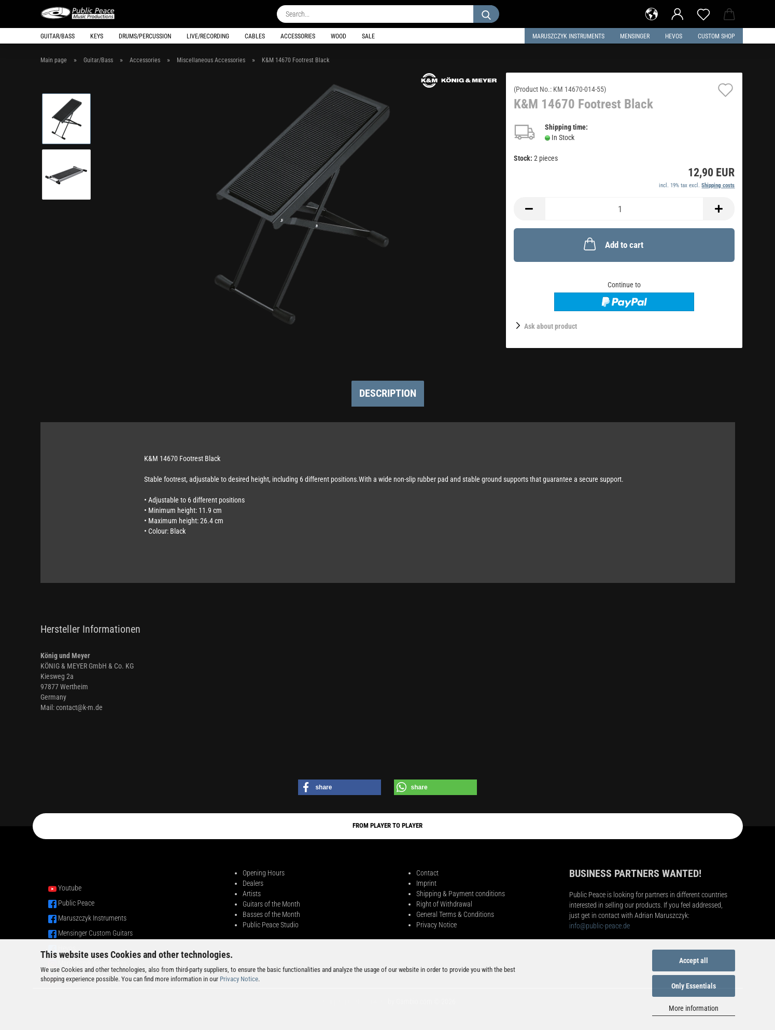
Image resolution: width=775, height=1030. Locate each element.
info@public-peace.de (599, 926)
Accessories (297, 36)
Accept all (693, 960)
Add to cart (612, 243)
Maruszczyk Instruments (568, 36)
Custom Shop (716, 36)
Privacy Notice (239, 979)
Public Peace (76, 903)
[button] (652, 13)
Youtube (69, 888)
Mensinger (635, 36)
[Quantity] (624, 208)
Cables (255, 36)
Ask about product (550, 326)
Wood (338, 36)
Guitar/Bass (57, 36)
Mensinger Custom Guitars (95, 933)
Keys (96, 36)
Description (387, 393)
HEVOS (673, 36)
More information (693, 1008)
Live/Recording (208, 36)
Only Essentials (693, 986)
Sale (368, 36)
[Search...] (486, 14)
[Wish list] (703, 13)
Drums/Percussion (145, 36)
